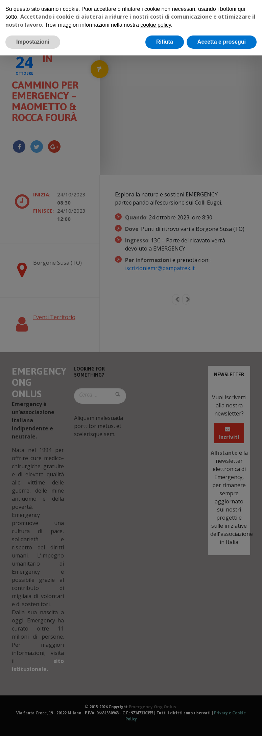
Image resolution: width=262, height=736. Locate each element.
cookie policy (155, 25)
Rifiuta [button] (164, 42)
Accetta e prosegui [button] (221, 42)
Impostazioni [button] (32, 42)
